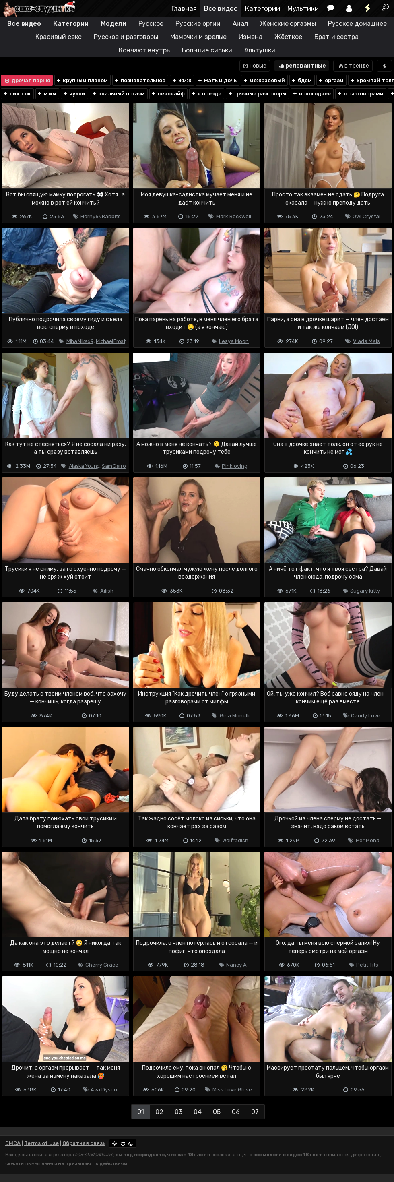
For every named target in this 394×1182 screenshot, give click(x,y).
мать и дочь (217, 80)
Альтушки (259, 50)
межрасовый (264, 80)
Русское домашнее (357, 23)
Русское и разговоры (126, 37)
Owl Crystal (366, 216)
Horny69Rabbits (100, 216)
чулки (73, 94)
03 (178, 1112)
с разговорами (360, 94)
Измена (250, 37)
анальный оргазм (118, 94)
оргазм (331, 80)
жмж (181, 80)
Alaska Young (84, 466)
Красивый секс (58, 37)
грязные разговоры (256, 94)
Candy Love (365, 716)
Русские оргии (198, 23)
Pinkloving (235, 466)
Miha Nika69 (79, 341)
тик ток (16, 94)
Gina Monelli (235, 716)
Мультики (303, 8)
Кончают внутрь (144, 50)
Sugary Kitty (365, 591)
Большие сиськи (207, 50)
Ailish (106, 591)
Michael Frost (110, 341)
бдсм (301, 80)
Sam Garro (114, 466)
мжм (46, 94)
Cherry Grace (101, 965)
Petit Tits (367, 965)
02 (159, 1112)
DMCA (13, 1143)
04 (198, 1112)
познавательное (139, 80)
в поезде (206, 94)
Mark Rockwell (233, 216)
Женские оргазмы (288, 23)
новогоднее (311, 94)
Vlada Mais (366, 341)
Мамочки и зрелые (198, 37)
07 (255, 1112)
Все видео (221, 8)
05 (217, 1112)
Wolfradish (235, 840)
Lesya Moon (234, 341)
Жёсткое (288, 37)
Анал (240, 23)
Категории (262, 8)
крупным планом (82, 80)
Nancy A (236, 965)
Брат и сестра (336, 37)
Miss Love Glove (232, 1090)
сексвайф (168, 94)
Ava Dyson (104, 1090)
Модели (113, 23)
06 (236, 1112)
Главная (184, 8)
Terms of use (41, 1143)
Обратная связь (83, 1143)
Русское (150, 23)
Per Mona (368, 840)
